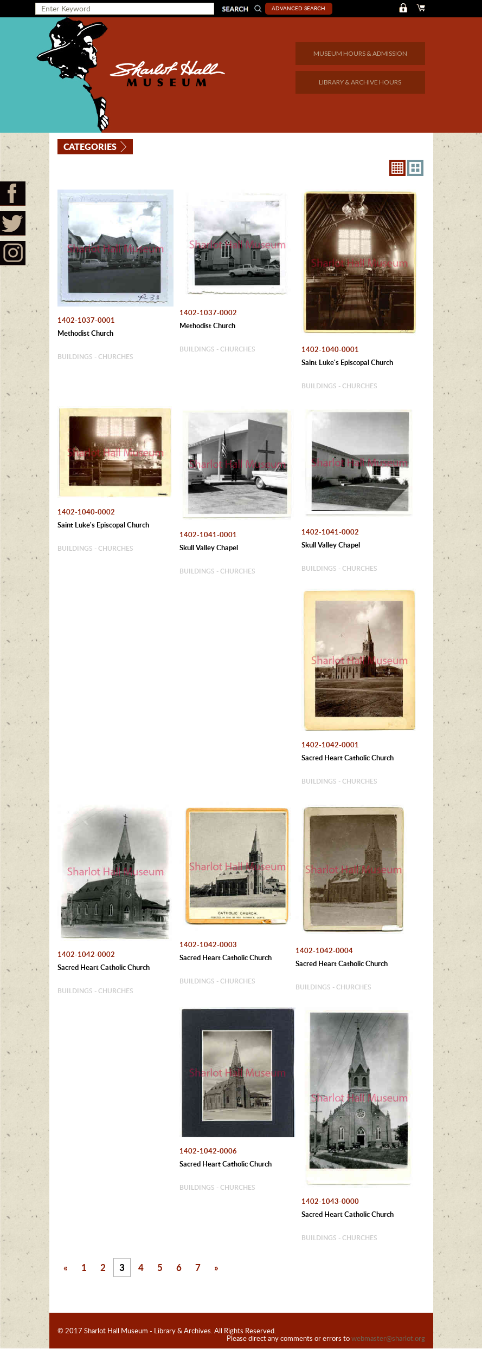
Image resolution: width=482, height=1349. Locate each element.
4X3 (415, 168)
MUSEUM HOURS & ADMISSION (360, 53)
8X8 (397, 168)
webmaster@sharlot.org (388, 1339)
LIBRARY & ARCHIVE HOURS (360, 82)
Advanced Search (299, 8)
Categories (90, 146)
